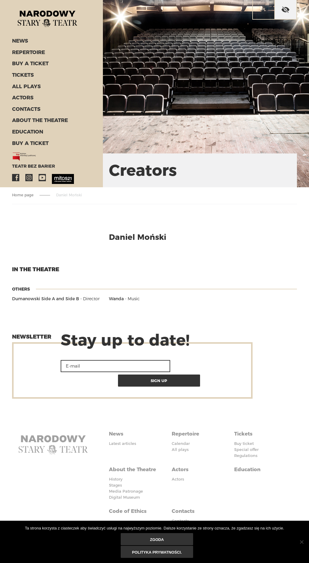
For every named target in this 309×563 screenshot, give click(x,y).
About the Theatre (37, 120)
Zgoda (157, 540)
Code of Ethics (128, 490)
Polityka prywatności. (157, 552)
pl (263, 9)
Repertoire (27, 55)
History (116, 459)
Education (26, 131)
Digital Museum (124, 477)
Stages (115, 465)
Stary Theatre (52, 19)
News (19, 44)
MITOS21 (55, 175)
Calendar (181, 426)
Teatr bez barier (30, 164)
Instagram (29, 175)
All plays (24, 87)
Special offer (246, 432)
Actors (21, 98)
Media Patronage (126, 471)
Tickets (21, 76)
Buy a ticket (28, 66)
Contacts (24, 109)
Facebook (15, 175)
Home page (22, 195)
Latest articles (122, 426)
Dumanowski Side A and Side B (45, 298)
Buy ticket (244, 426)
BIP (175, 511)
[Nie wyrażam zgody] (301, 542)
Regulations (245, 438)
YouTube (42, 175)
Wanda (116, 298)
